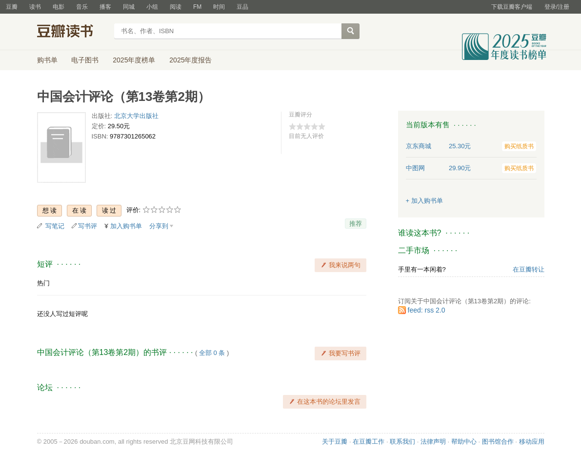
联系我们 (402, 441)
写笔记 (54, 226)
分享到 (158, 226)
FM (197, 6)
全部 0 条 (212, 352)
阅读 (175, 6)
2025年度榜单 (134, 60)
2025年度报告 (190, 60)
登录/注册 (556, 6)
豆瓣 (12, 6)
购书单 (47, 60)
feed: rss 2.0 (426, 310)
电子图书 (85, 60)
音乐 (82, 6)
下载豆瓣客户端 (511, 6)
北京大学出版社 (136, 115)
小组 (152, 6)
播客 (105, 6)
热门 (43, 283)
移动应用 (531, 441)
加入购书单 (126, 226)
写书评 (87, 226)
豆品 (242, 6)
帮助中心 (464, 441)
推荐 (355, 223)
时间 (219, 6)
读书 (35, 6)
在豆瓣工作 (368, 441)
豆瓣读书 (72, 32)
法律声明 (433, 441)
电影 (58, 6)
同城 (129, 6)
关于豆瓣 (334, 441)
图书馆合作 (498, 441)
